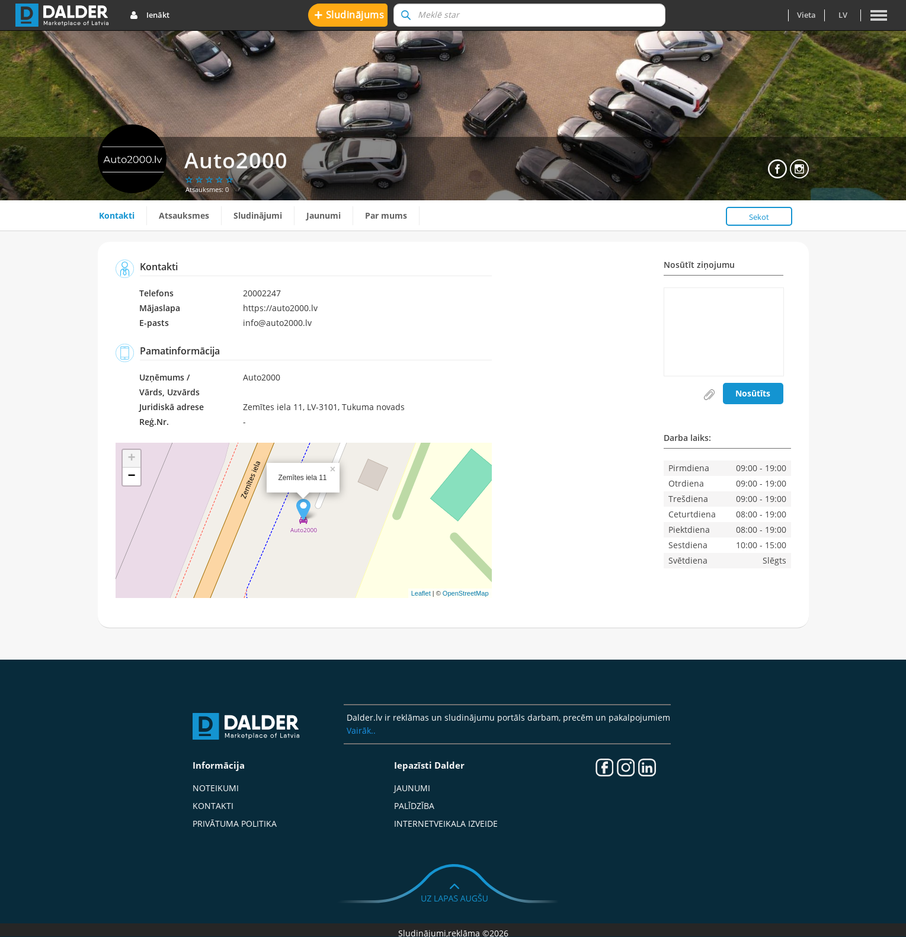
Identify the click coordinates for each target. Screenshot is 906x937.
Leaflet (421, 593)
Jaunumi (323, 215)
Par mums (386, 215)
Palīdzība (414, 805)
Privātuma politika (235, 823)
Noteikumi (216, 788)
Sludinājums (349, 14)
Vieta (806, 14)
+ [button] (131, 459)
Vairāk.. (361, 730)
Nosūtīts (752, 393)
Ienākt (149, 15)
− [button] (131, 476)
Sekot (759, 217)
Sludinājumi (257, 215)
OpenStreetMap (466, 593)
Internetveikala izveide (446, 823)
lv (842, 14)
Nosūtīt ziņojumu (699, 265)
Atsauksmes (184, 215)
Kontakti (117, 215)
